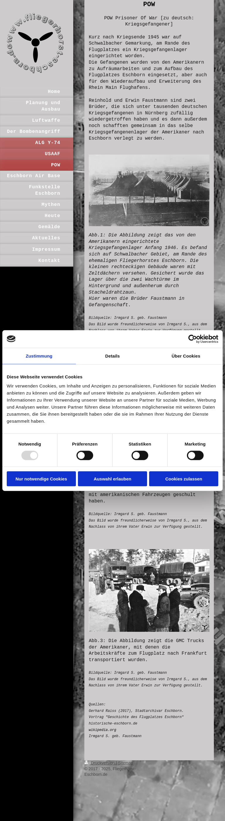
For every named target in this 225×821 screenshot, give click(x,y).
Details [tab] (112, 355)
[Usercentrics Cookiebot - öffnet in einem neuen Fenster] (192, 338)
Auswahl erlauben (112, 478)
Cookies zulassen (183, 478)
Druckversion (100, 763)
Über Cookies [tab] (186, 355)
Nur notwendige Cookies (41, 478)
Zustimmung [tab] (39, 355)
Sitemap (125, 763)
